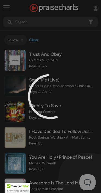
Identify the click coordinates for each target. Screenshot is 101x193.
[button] (17, 188)
